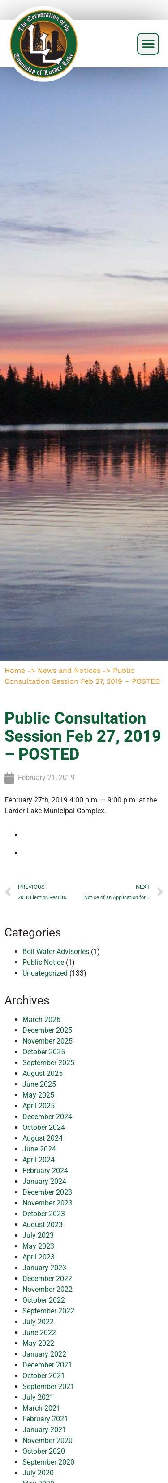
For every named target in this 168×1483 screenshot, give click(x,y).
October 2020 (43, 1451)
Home (14, 670)
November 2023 (47, 1203)
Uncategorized (45, 973)
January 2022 (44, 1354)
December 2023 (47, 1192)
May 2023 (38, 1246)
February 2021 (45, 1419)
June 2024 (39, 1149)
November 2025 (47, 1041)
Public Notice (43, 962)
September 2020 (48, 1462)
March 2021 (41, 1408)
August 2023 (42, 1224)
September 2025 (48, 1062)
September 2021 (48, 1386)
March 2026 (41, 1019)
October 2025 (43, 1052)
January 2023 (44, 1267)
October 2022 (43, 1300)
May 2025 (38, 1095)
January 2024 (44, 1181)
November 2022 (47, 1289)
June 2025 (39, 1084)
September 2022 (48, 1311)
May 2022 (38, 1343)
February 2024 (45, 1170)
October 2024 (43, 1127)
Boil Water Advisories (55, 951)
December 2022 (47, 1278)
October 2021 (43, 1375)
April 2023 (38, 1257)
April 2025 (38, 1106)
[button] (148, 44)
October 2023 (43, 1214)
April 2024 (38, 1160)
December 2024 (47, 1116)
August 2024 (42, 1138)
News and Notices (69, 670)
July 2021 (38, 1397)
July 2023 (38, 1235)
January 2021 (44, 1429)
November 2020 (47, 1440)
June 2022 (39, 1332)
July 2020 (38, 1473)
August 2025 (42, 1073)
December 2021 (47, 1365)
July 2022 (38, 1321)
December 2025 (47, 1030)
